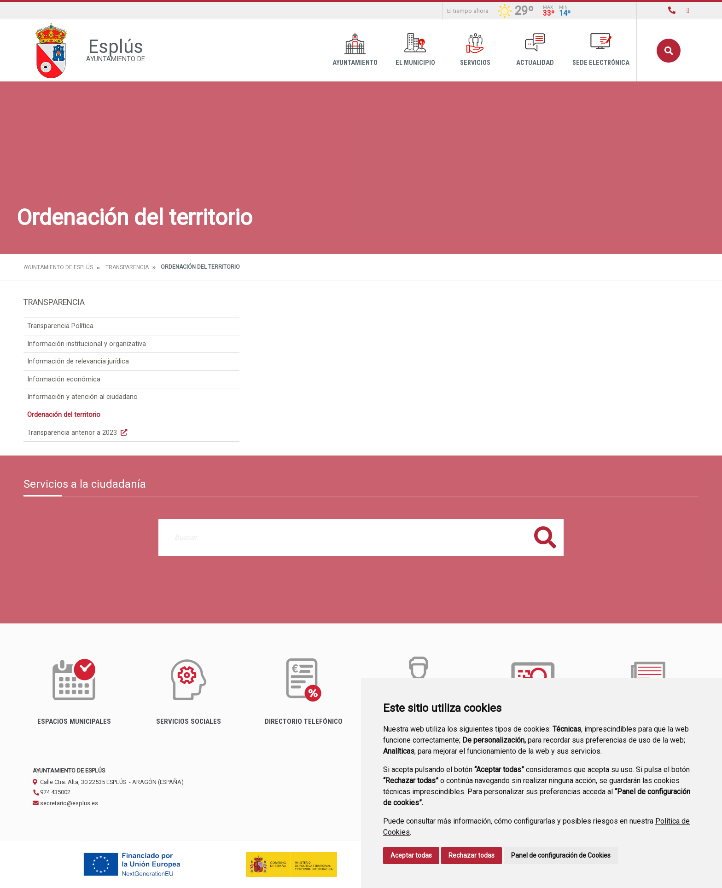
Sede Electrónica (600, 50)
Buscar (669, 51)
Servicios (475, 50)
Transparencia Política (60, 326)
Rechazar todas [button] (471, 855)
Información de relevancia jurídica (78, 361)
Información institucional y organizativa (86, 344)
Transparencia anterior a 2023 (78, 433)
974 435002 (51, 792)
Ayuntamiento (355, 50)
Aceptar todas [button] (411, 855)
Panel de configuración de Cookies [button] (561, 855)
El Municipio (415, 50)
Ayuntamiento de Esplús (58, 267)
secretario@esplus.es (65, 803)
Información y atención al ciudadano (82, 397)
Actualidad (535, 50)
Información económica (63, 379)
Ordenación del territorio (63, 415)
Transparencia (127, 267)
